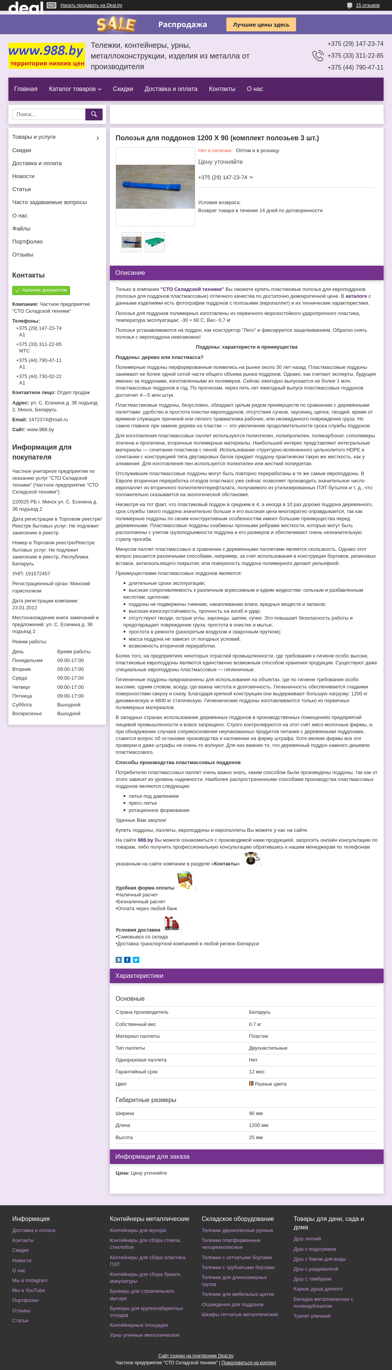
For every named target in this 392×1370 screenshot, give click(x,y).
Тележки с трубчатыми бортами (238, 1267)
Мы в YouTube (28, 1290)
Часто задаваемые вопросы (49, 202)
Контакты (222, 89)
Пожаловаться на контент (249, 1362)
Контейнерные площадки (139, 1325)
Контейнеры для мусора (138, 1230)
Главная (26, 89)
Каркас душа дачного (318, 1289)
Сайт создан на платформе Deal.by (196, 1356)
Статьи (21, 189)
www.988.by (40, 429)
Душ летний (307, 1239)
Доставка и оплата (171, 89)
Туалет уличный (312, 1316)
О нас (255, 89)
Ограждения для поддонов (232, 1304)
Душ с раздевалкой (316, 1269)
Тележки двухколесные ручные (237, 1230)
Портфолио (27, 241)
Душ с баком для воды (320, 1259)
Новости (23, 176)
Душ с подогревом (315, 1249)
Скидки (123, 89)
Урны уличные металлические (145, 1335)
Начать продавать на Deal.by (91, 5)
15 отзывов (368, 5)
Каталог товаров (72, 89)
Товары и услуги (34, 136)
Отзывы (22, 254)
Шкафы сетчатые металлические (240, 1314)
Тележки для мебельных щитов (238, 1294)
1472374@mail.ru (48, 419)
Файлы (21, 228)
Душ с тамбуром (312, 1279)
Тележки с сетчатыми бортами (237, 1257)
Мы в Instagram (29, 1280)
